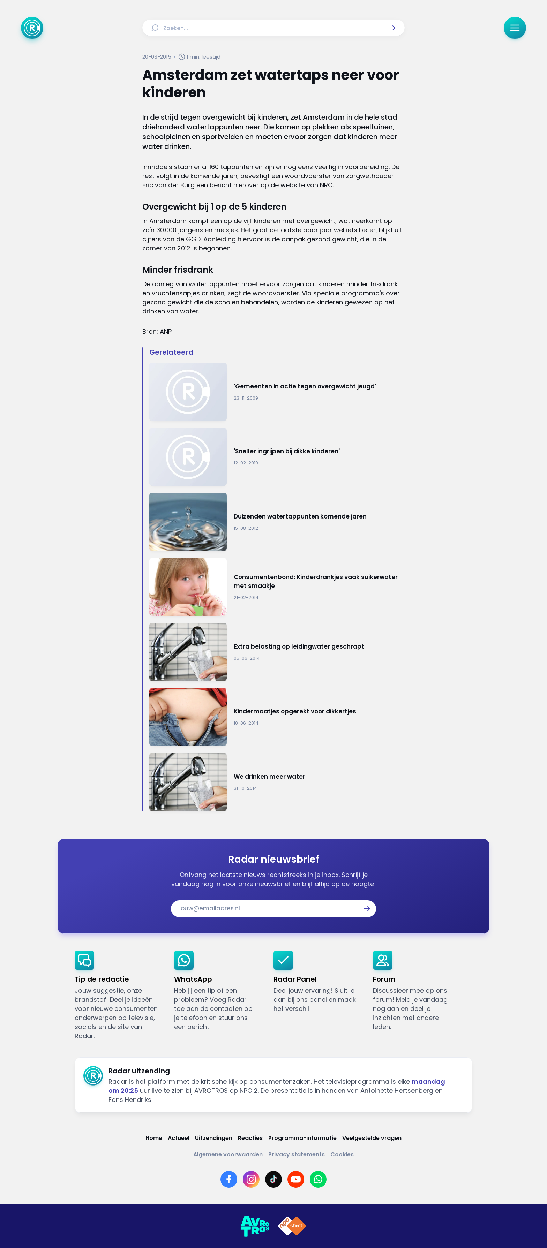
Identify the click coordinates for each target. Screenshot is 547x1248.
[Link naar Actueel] (178, 1138)
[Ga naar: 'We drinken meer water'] (277, 782)
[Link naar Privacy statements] (296, 1154)
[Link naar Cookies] (342, 1154)
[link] (119, 996)
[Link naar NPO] (292, 1226)
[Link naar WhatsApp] (318, 1179)
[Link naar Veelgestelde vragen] (372, 1138)
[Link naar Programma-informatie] (302, 1138)
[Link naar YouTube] (295, 1179)
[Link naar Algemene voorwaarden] (228, 1154)
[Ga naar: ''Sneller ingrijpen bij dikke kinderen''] (277, 457)
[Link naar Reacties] (250, 1138)
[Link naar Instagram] (251, 1179)
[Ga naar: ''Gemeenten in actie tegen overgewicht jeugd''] (277, 392)
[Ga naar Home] (32, 28)
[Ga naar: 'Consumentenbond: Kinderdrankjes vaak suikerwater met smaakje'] (277, 587)
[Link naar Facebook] (228, 1179)
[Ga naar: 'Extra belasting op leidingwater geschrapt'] (277, 652)
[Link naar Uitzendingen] (213, 1138)
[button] (392, 28)
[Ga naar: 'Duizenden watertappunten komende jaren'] (277, 522)
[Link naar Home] (153, 1138)
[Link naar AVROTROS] (255, 1226)
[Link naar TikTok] (273, 1179)
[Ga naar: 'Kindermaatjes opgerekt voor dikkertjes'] (277, 717)
